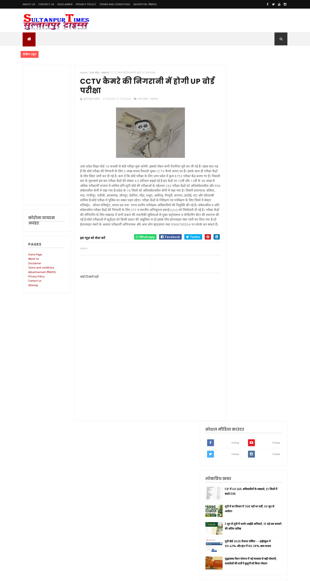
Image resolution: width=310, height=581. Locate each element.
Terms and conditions (114, 4)
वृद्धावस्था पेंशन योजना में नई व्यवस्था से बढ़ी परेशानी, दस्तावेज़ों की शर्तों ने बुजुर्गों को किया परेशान (263, 210)
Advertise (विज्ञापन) (145, 4)
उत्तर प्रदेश (141, 99)
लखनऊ (151, 99)
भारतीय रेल (236, 382)
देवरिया (234, 396)
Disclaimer (65, 4)
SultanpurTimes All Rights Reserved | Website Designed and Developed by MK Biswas (105, 574)
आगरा (233, 416)
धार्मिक (234, 369)
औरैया (233, 423)
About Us (29, 4)
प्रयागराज (235, 355)
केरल (233, 430)
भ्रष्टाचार (234, 450)
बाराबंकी (234, 436)
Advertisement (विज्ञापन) (42, 272)
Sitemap (33, 285)
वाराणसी (235, 362)
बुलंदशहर (235, 443)
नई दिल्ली (235, 328)
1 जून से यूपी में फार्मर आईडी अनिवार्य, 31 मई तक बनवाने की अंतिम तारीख (262, 172)
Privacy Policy (86, 4)
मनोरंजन (235, 402)
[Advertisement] (45, 135)
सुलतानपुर (235, 322)
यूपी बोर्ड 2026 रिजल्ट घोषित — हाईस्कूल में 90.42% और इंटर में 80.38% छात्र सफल (264, 191)
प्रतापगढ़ (234, 376)
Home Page (35, 254)
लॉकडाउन (235, 348)
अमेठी (233, 335)
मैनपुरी (234, 456)
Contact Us (46, 4)
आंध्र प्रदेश (235, 409)
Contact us (34, 280)
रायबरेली (235, 342)
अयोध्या (234, 389)
